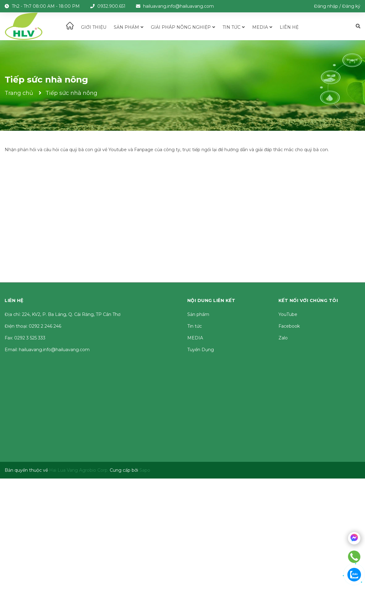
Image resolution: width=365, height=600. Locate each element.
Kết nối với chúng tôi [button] (308, 300)
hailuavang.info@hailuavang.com (178, 6)
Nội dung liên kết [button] (211, 300)
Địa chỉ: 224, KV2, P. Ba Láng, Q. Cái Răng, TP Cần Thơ (63, 314)
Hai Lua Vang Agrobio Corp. (78, 470)
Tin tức (194, 326)
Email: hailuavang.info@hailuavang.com (47, 349)
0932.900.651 (111, 6)
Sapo (144, 470)
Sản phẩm (198, 314)
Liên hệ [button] (14, 300)
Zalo (283, 338)
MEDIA (195, 338)
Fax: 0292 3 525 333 (25, 338)
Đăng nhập (326, 6)
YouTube (287, 314)
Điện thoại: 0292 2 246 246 (33, 326)
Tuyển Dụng (200, 349)
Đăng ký (351, 6)
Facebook (289, 326)
